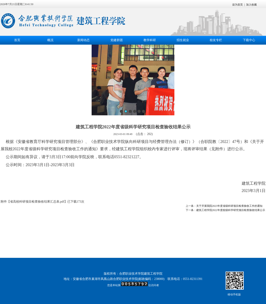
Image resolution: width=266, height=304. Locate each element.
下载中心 (249, 40)
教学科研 (149, 40)
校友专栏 (216, 40)
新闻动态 (83, 40)
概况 (50, 40)
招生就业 (183, 40)
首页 (17, 40)
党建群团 (116, 40)
